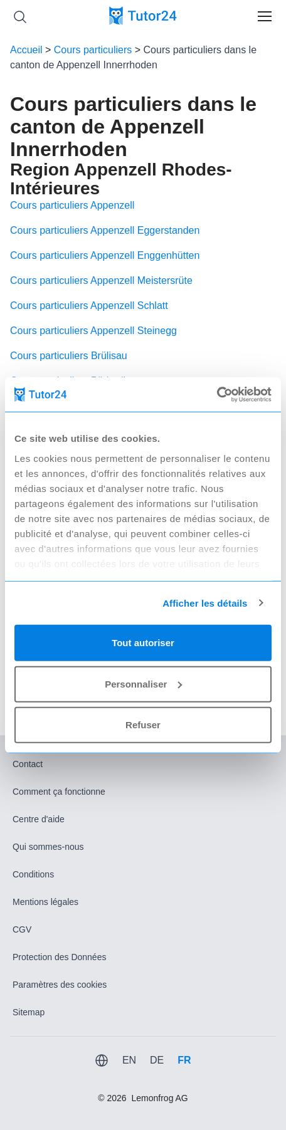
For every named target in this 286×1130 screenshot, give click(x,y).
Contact (28, 764)
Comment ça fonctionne (59, 792)
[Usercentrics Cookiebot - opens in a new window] (217, 394)
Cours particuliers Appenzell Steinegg (93, 330)
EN (129, 1060)
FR (184, 1060)
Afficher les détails (204, 602)
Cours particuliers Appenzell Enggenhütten (104, 255)
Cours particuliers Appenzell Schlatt (89, 305)
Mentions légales (45, 902)
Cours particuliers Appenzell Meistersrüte (101, 280)
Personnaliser (143, 683)
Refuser (143, 724)
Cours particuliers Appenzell (72, 205)
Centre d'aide (39, 819)
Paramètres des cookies (60, 985)
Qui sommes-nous (48, 847)
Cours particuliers (93, 49)
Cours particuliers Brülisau (68, 355)
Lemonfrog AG (159, 1098)
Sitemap (29, 1012)
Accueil (26, 49)
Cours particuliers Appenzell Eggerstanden (104, 230)
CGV (22, 929)
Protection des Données (59, 957)
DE (157, 1060)
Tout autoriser (143, 642)
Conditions (33, 874)
